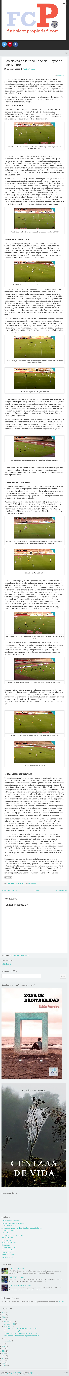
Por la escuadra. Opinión (10, 1247)
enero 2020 (7, 1341)
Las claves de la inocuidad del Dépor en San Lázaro (34, 63)
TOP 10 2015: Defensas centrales (20, 1285)
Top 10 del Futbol (7, 1257)
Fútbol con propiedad (16, 1372)
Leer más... (61, 1302)
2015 (3, 1353)
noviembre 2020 (9, 1324)
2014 (3, 1356)
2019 (3, 1344)
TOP (65, 1373)
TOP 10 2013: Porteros (16, 1277)
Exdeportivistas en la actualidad (12, 1235)
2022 (3, 1315)
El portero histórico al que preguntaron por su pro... (21, 1328)
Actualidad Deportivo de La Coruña (15, 883)
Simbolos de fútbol (8, 1255)
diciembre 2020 (9, 1321)
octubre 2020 (8, 1326)
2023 (3, 1312)
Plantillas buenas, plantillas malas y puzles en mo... (21, 1333)
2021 (3, 1317)
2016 (3, 1351)
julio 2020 (7, 1338)
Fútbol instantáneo (8, 1238)
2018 (3, 1346)
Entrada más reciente (9, 890)
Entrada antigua (61, 890)
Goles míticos (6, 1240)
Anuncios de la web (8, 1230)
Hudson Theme (11, 1374)
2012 (3, 1361)
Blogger (31, 1372)
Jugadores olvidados (9, 1243)
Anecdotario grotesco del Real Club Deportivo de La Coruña (22, 1228)
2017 (3, 1349)
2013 (3, 1358)
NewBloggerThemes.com (31, 1374)
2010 (3, 1366)
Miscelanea (6, 1245)
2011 (3, 1363)
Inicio (36, 890)
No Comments (32, 883)
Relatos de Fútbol (7, 1252)
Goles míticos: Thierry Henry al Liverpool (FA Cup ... (21, 1331)
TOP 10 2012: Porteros (16, 1269)
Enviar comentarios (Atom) (20, 956)
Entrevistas (5, 1233)
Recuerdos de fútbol (8, 1250)
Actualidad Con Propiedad (11, 1221)
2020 (3, 1319)
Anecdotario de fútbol (9, 1226)
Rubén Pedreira (29, 69)
